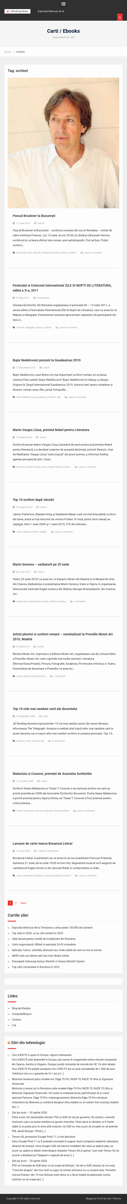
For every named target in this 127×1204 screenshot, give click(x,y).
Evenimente (43, 297)
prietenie (57, 875)
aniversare (22, 601)
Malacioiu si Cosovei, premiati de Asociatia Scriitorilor (52, 774)
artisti (19, 676)
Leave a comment (93, 252)
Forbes (26, 531)
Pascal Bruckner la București (34, 216)
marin (45, 601)
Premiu (58, 467)
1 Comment (80, 601)
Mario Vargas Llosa (37, 467)
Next (23, 903)
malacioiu (48, 810)
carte (19, 875)
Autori (41, 223)
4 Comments (58, 741)
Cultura (42, 851)
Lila (14, 1025)
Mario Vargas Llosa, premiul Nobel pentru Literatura (51, 430)
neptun (39, 327)
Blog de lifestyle (21, 1008)
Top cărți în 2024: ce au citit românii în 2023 (37, 933)
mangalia (30, 327)
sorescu (62, 601)
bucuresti (21, 252)
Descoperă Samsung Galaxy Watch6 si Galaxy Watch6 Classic (48, 961)
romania (63, 252)
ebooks (37, 252)
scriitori (72, 252)
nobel (51, 467)
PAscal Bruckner (50, 252)
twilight (43, 531)
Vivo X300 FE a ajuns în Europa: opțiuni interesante (41, 1055)
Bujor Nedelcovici (25, 397)
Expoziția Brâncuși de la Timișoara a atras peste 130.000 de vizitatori (52, 927)
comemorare (34, 601)
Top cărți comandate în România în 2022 (36, 967)
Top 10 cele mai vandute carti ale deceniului (45, 709)
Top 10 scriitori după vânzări (33, 500)
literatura (21, 467)
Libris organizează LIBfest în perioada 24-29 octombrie (44, 944)
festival (20, 327)
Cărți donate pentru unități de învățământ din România (43, 938)
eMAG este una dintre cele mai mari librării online (40, 955)
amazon (21, 741)
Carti (29, 252)
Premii (34, 676)
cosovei (38, 810)
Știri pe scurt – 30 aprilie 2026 (29, 1112)
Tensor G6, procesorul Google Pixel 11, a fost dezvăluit (43, 1136)
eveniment (28, 875)
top (42, 741)
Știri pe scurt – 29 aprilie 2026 (29, 1160)
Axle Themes (114, 1198)
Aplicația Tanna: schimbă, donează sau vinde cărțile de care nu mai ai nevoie (57, 950)
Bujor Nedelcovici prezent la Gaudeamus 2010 (47, 360)
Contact (16, 1019)
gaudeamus (41, 397)
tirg (58, 397)
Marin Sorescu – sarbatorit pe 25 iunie (41, 564)
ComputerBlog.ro (22, 1014)
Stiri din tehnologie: (28, 1042)
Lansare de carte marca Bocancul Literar (43, 843)
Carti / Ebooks (63, 31)
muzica (48, 875)
